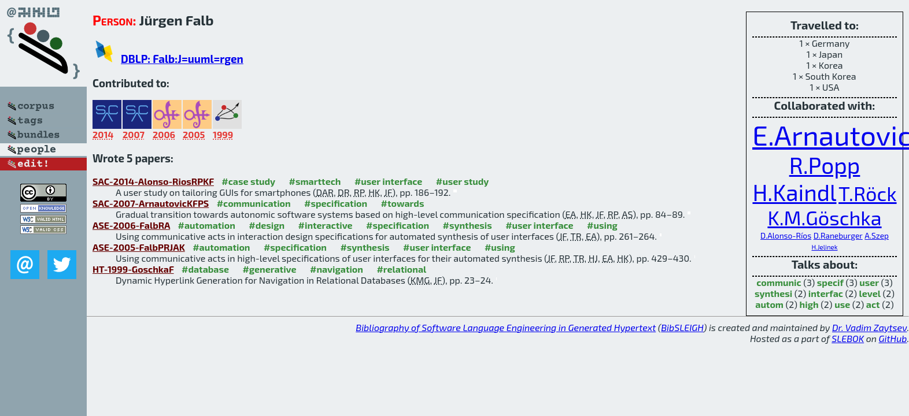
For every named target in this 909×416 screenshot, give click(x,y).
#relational (401, 268)
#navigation (336, 268)
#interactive (325, 225)
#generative (269, 268)
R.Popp (824, 165)
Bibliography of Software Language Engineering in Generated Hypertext (506, 327)
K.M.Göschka (824, 217)
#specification (335, 203)
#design (266, 225)
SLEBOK (848, 338)
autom (769, 304)
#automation (206, 225)
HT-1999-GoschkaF (133, 268)
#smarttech (315, 181)
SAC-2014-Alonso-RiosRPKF (153, 181)
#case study (248, 181)
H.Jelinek (824, 247)
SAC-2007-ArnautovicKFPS (151, 203)
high (809, 304)
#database (205, 268)
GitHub (893, 338)
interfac (825, 293)
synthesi (773, 293)
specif (830, 282)
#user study (462, 181)
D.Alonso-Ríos (785, 235)
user (869, 282)
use (842, 304)
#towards (402, 203)
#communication (254, 203)
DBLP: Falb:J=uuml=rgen (182, 58)
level (870, 293)
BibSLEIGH (682, 327)
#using (602, 225)
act (873, 304)
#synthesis (467, 225)
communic (778, 282)
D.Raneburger (838, 235)
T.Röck (867, 193)
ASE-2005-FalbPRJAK (139, 247)
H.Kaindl (794, 192)
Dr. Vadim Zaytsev (869, 327)
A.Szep (876, 235)
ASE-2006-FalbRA (131, 225)
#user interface (388, 181)
